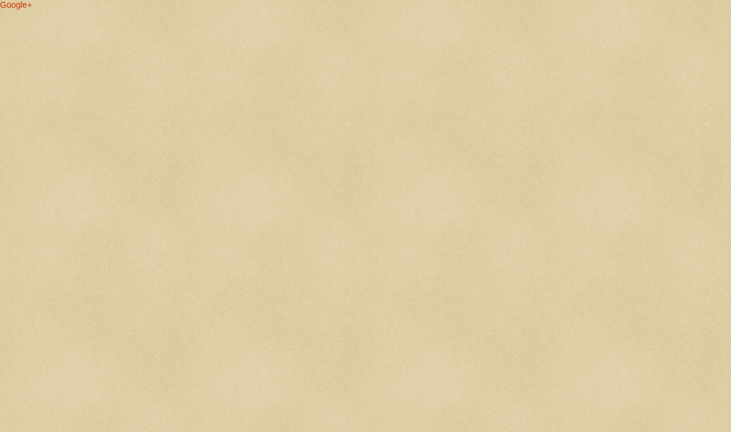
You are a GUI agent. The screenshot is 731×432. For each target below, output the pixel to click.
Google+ (16, 5)
